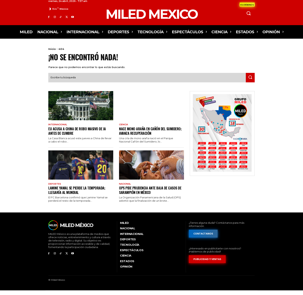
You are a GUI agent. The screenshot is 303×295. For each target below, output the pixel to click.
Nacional (125, 188)
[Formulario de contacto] (247, 5)
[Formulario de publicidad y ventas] (207, 264)
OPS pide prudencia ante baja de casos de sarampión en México (150, 194)
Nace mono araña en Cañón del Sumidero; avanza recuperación (144, 135)
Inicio (52, 48)
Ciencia (124, 128)
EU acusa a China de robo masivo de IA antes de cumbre (79, 135)
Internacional (58, 128)
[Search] (249, 81)
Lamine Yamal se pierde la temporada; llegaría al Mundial (79, 194)
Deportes (55, 188)
